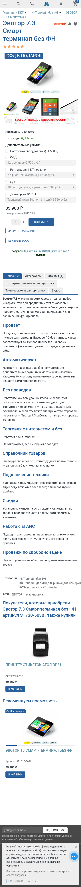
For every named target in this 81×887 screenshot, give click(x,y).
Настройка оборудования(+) (31, 151)
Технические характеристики (25, 290)
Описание (12, 276)
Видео (56, 290)
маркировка (34, 594)
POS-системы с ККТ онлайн (38, 587)
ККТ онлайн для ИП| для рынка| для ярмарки (50, 583)
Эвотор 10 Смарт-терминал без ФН (38, 750)
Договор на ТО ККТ (20, 194)
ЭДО (10, 182)
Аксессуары (33, 276)
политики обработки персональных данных (28, 839)
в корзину (15, 688)
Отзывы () (55, 276)
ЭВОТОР (17, 594)
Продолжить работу (22, 881)
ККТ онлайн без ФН (32, 578)
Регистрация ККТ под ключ (26, 169)
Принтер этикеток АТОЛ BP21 (33, 665)
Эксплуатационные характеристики (29, 283)
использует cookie (29, 846)
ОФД (11, 157)
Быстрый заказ (18, 240)
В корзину (41, 222)
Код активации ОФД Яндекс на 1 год (45, 251)
